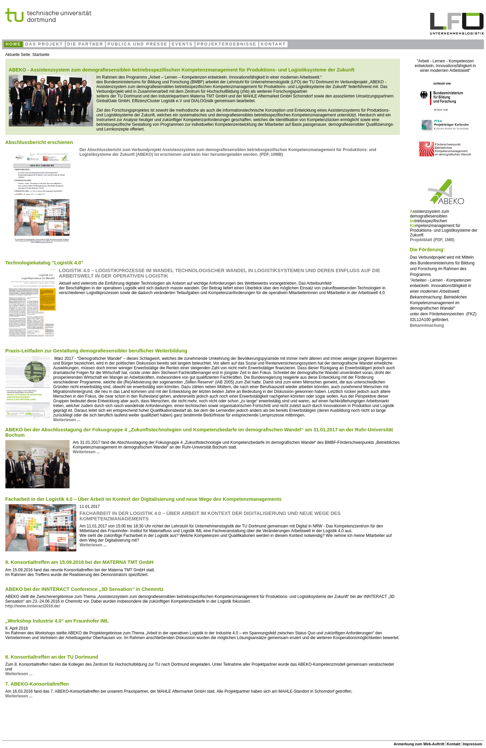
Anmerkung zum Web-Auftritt (419, 744)
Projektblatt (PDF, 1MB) (432, 239)
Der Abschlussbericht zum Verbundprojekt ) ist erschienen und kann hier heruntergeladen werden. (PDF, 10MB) (228, 152)
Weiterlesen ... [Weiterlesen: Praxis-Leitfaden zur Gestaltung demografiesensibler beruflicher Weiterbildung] (66, 420)
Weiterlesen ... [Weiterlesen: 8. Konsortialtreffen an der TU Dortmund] (18, 673)
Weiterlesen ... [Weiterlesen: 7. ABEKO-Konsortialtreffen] (18, 696)
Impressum (472, 744)
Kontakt (453, 744)
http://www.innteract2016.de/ (32, 606)
